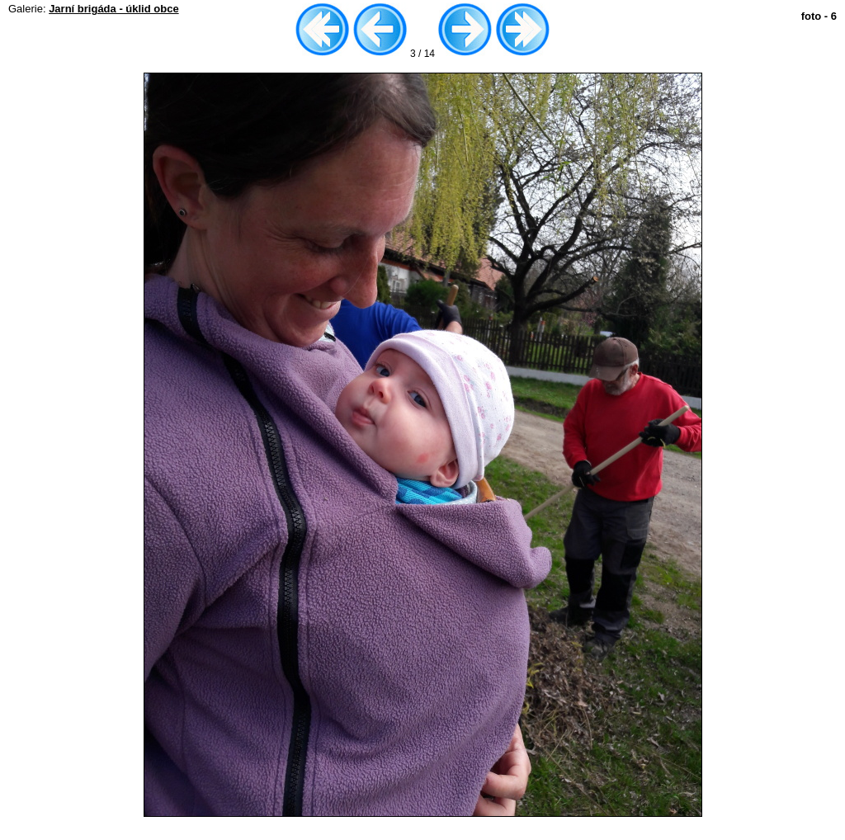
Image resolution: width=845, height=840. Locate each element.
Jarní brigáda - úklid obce (113, 8)
